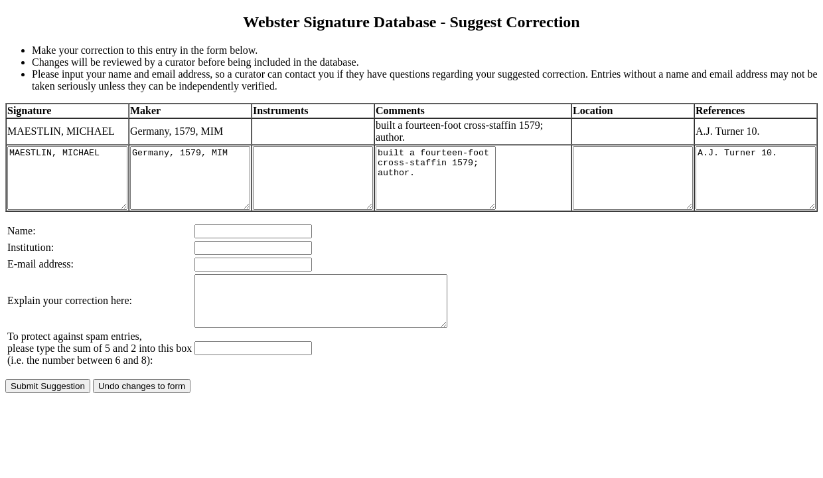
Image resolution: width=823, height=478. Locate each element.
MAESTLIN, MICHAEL (74, 184)
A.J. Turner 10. (754, 184)
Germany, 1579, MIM (210, 184)
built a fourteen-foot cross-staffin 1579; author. (482, 184)
